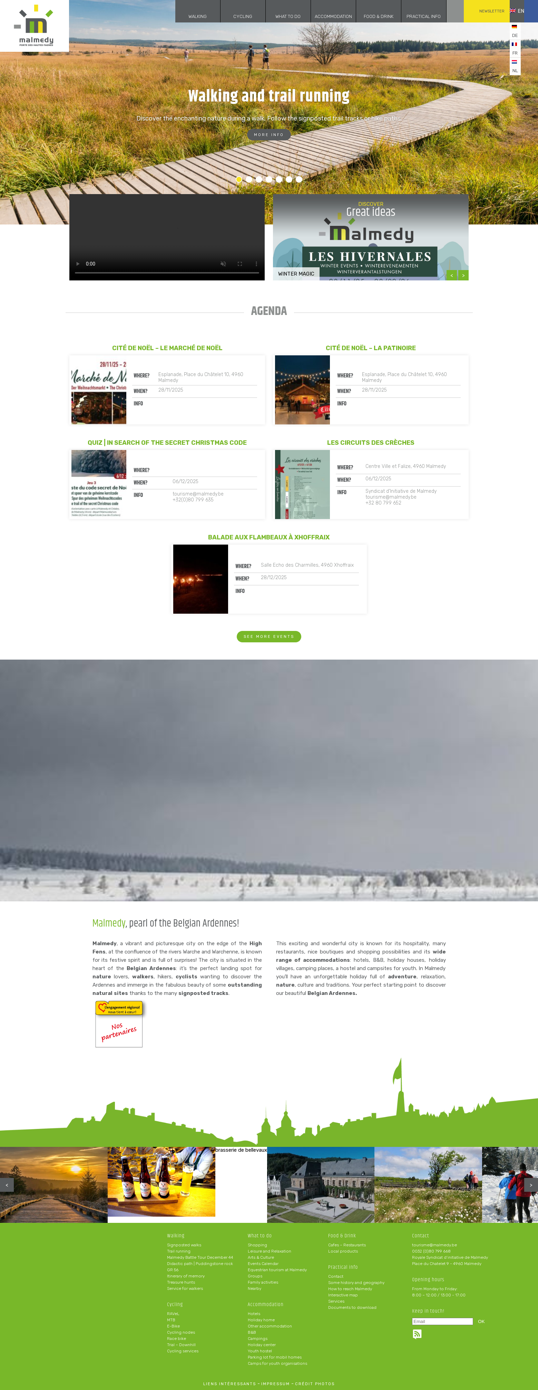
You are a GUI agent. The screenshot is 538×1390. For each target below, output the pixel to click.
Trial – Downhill (181, 1344)
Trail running (178, 1251)
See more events (269, 636)
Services (336, 1301)
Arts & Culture (261, 1257)
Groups (255, 1276)
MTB (171, 1319)
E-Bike (173, 1326)
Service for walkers (185, 1288)
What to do (278, 16)
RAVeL (173, 1313)
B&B (252, 1332)
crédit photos (315, 1384)
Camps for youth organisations (277, 1363)
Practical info (414, 16)
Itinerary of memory (186, 1276)
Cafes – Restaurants (347, 1245)
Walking (187, 16)
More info (269, 135)
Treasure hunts (181, 1282)
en (512, 11)
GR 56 (172, 1269)
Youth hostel (260, 1351)
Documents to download (352, 1307)
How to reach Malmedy (350, 1288)
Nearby (254, 1288)
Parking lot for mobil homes (275, 1357)
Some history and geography (356, 1282)
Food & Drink (368, 16)
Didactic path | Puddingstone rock (200, 1263)
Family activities (263, 1282)
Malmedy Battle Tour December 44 (200, 1257)
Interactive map (343, 1295)
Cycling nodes (181, 1332)
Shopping (257, 1245)
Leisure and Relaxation (269, 1251)
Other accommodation (270, 1326)
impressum (275, 1384)
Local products (343, 1251)
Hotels (254, 1313)
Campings (257, 1338)
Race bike (176, 1338)
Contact (335, 1276)
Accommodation (323, 16)
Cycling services (182, 1351)
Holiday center (262, 1344)
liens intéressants (229, 1384)
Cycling (232, 16)
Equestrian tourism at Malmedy (277, 1269)
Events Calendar (263, 1263)
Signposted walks (184, 1245)
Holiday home (261, 1319)
